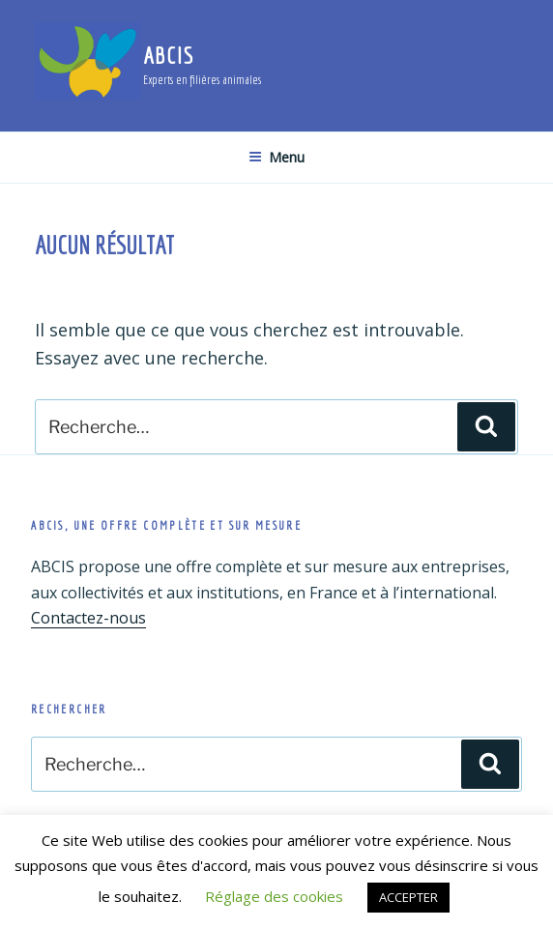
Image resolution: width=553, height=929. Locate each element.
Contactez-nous (88, 617)
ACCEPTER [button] (408, 897)
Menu (276, 157)
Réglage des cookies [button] (274, 896)
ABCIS (168, 55)
